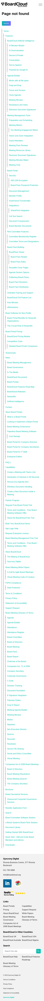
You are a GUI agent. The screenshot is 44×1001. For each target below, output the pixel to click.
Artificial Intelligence (15, 401)
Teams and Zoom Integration (21, 136)
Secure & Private (16, 55)
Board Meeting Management (19, 363)
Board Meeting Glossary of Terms (19, 613)
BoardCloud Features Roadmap (31, 958)
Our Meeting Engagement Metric (24, 130)
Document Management (19, 191)
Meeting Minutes (16, 100)
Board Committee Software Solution (20, 818)
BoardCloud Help (10, 957)
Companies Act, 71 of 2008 (18, 666)
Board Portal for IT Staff (17, 452)
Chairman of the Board (16, 661)
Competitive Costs (15, 341)
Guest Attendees (16, 141)
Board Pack (12, 652)
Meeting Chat (14, 165)
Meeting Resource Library (20, 150)
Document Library (12, 827)
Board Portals (13, 382)
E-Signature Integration (17, 695)
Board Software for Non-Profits (18, 313)
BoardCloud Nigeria (30, 940)
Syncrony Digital (14, 562)
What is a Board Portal (16, 417)
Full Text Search (15, 216)
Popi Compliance (8, 988)
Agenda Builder (13, 76)
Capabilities (10, 467)
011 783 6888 (9, 870)
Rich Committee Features (18, 232)
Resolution (11, 744)
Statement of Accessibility (16, 603)
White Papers (27, 913)
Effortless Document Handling (19, 487)
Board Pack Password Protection (24, 185)
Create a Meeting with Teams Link (21, 472)
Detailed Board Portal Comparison (23, 346)
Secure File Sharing (15, 749)
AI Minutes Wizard (16, 46)
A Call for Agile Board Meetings (20, 572)
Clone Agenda (15, 95)
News (7, 358)
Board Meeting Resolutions (18, 774)
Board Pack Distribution (19, 287)
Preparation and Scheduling (20, 120)
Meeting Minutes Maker (19, 160)
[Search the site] (22, 951)
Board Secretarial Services (16, 794)
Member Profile (15, 196)
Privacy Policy (11, 598)
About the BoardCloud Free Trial (20, 518)
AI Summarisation (16, 50)
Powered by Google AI (18, 70)
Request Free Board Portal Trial (18, 505)
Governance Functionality (19, 201)
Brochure (9, 790)
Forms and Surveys (17, 90)
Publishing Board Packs (19, 277)
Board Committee (14, 637)
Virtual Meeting (13, 758)
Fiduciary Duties (14, 700)
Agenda (10, 618)
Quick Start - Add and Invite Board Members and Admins (19, 838)
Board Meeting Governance (18, 427)
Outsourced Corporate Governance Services (22, 800)
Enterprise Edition (14, 457)
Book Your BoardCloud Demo (17, 524)
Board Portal (12, 171)
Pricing (6, 910)
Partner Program (12, 500)
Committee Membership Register (22, 237)
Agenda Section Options (19, 272)
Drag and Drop (15, 85)
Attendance (12, 627)
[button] (38, 951)
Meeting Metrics (15, 125)
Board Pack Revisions (18, 282)
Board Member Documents (20, 226)
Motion (10, 720)
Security (12, 176)
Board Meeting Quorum (17, 779)
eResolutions (12, 307)
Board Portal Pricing (13, 332)
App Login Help (11, 528)
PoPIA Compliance (13, 583)
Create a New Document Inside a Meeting (21, 493)
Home (6, 23)
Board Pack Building (15, 247)
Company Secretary (15, 671)
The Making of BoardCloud (18, 557)
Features (9, 36)
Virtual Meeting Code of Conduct (20, 577)
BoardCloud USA (29, 937)
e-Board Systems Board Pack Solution (21, 823)
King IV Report (13, 705)
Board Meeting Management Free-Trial (21, 538)
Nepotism (11, 725)
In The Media (12, 372)
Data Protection (13, 588)
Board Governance (15, 367)
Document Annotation (16, 691)
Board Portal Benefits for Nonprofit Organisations (21, 319)
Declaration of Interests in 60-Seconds (23, 477)
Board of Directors (14, 642)
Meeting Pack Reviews (18, 145)
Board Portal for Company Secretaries (23, 447)
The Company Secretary (17, 784)
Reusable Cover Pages (18, 268)
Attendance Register (15, 632)
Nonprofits (11, 397)
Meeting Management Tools (18, 115)
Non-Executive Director (17, 729)
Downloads (10, 845)
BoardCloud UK (9, 937)
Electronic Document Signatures (22, 110)
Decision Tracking (14, 686)
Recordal (11, 739)
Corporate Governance (16, 676)
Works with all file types (19, 81)
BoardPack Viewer (16, 252)
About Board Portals (13, 412)
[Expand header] (40, 4)
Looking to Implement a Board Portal (22, 422)
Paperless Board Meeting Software (21, 431)
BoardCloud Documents (17, 377)
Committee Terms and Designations (24, 241)
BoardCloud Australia (12, 940)
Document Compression (19, 221)
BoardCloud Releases (16, 392)
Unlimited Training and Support (20, 293)
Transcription (14, 60)
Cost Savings (14, 436)
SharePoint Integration (20, 210)
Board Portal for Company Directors (22, 442)
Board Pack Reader (19, 257)
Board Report (12, 657)
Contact (8, 407)
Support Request (12, 608)
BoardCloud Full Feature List (19, 298)
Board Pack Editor (18, 262)
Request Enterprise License (17, 533)
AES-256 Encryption (19, 180)
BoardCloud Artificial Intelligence (20, 41)
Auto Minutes (12, 302)
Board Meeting (13, 647)
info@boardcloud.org (12, 875)
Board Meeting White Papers (17, 567)
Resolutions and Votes (18, 105)
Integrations (14, 206)
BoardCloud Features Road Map (20, 387)
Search (8, 813)
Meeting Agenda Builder (17, 710)
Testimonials (10, 353)
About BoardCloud (13, 552)
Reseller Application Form (16, 808)
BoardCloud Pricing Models (18, 336)
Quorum (10, 734)
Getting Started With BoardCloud (19, 832)
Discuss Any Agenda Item (18, 482)
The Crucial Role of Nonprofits (20, 326)
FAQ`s (8, 462)
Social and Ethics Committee (19, 754)
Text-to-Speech (15, 65)
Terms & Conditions (13, 593)
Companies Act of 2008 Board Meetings (22, 764)
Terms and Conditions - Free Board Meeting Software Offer (22, 511)
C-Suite (10, 681)
